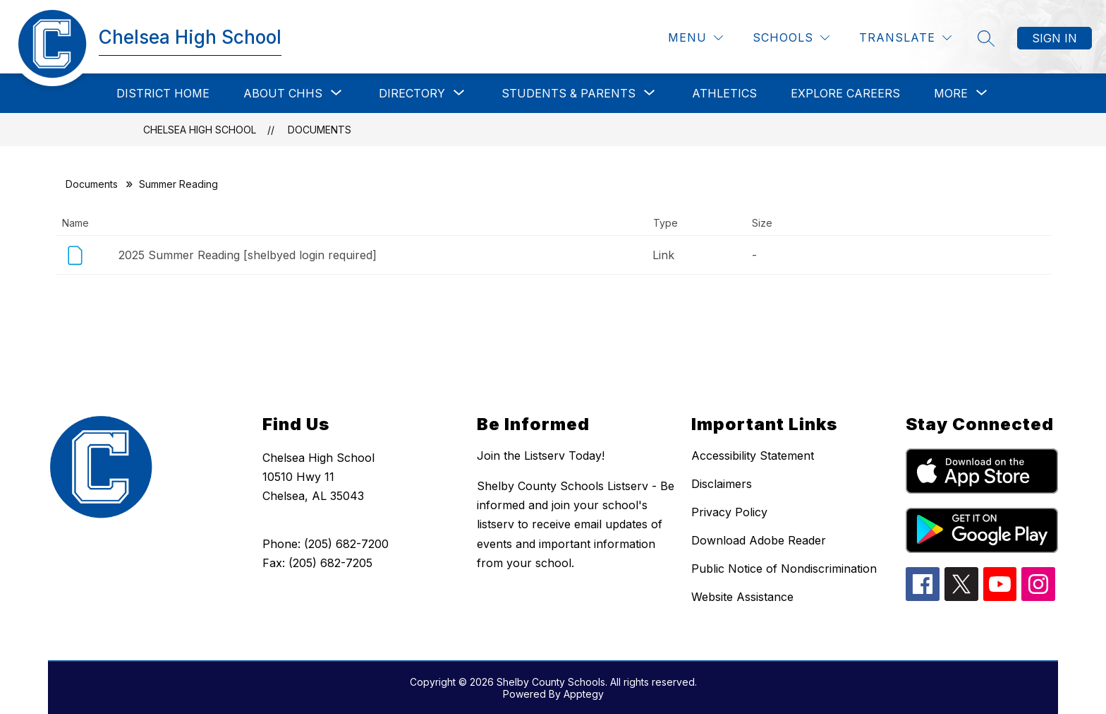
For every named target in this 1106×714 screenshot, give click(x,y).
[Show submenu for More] (951, 93)
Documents (319, 130)
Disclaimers (721, 484)
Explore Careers (845, 93)
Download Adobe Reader (758, 540)
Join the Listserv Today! (540, 455)
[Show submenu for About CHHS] (282, 93)
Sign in (1054, 38)
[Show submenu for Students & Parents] (569, 93)
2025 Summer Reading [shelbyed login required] (248, 255)
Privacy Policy (729, 512)
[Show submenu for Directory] (412, 93)
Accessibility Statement (752, 455)
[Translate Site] (905, 38)
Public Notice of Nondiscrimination (784, 568)
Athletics (724, 93)
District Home (162, 93)
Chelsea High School (199, 130)
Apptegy (584, 694)
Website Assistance (742, 597)
